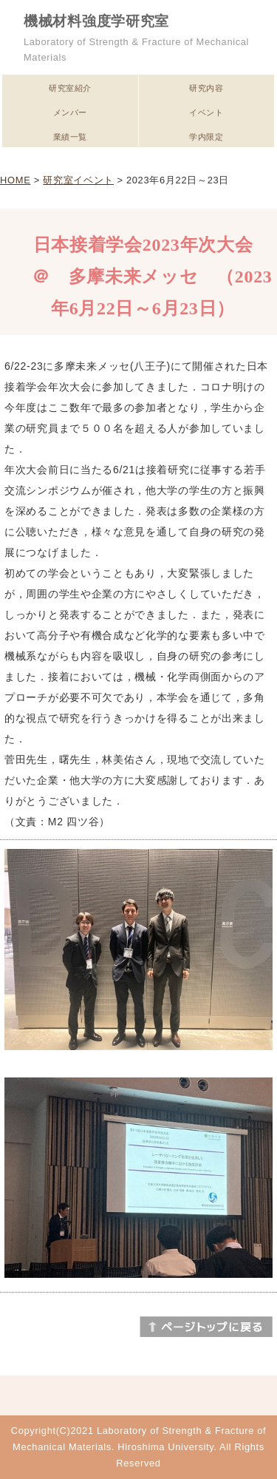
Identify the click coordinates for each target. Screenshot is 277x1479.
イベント (206, 112)
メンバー (70, 112)
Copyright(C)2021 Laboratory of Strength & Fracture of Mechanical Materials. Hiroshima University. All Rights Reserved (138, 1447)
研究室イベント (78, 180)
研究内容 (206, 88)
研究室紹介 (70, 88)
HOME (15, 180)
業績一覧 (70, 136)
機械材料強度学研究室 (96, 21)
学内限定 (206, 136)
